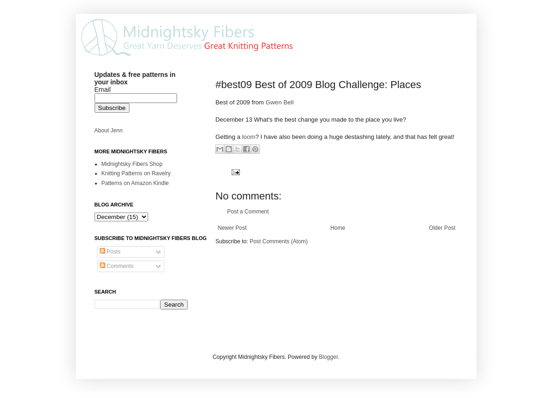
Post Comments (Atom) (279, 241)
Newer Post (232, 228)
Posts (110, 251)
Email (103, 89)
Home (337, 228)
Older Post (442, 228)
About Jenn (109, 130)
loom (249, 136)
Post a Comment (248, 211)
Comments (117, 266)
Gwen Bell (279, 102)
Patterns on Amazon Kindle (135, 183)
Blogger (328, 357)
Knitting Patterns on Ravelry (136, 173)
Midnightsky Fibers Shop (132, 164)
